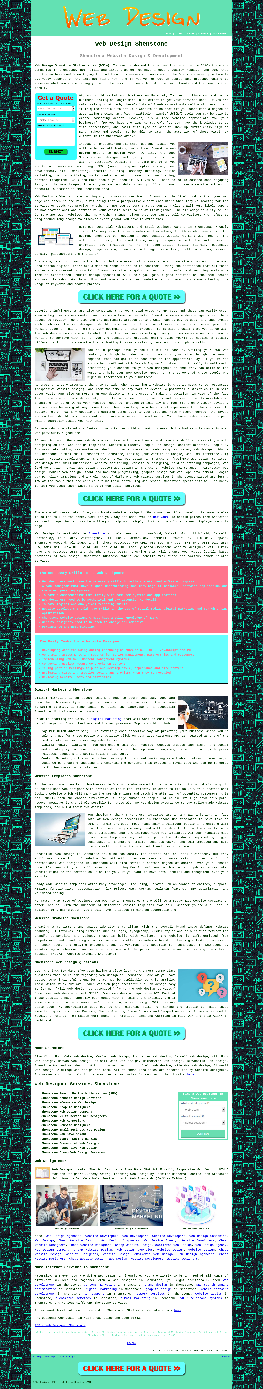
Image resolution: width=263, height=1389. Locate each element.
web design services (122, 486)
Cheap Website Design (77, 1240)
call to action (197, 249)
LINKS (179, 33)
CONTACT (203, 33)
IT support (94, 1293)
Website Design (170, 1249)
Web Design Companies (207, 1236)
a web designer (122, 1280)
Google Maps (125, 100)
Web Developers (135, 1236)
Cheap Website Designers (90, 1245)
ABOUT (190, 33)
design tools (115, 240)
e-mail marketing (135, 1298)
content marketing (99, 1284)
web (87, 440)
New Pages (50, 1357)
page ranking (106, 249)
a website (83, 342)
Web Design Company (52, 1249)
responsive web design (94, 449)
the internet (86, 79)
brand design (156, 1284)
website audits (208, 1293)
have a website (195, 184)
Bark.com (160, 517)
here (190, 1074)
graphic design (159, 1289)
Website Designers (82, 1254)
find (47, 1056)
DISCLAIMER (220, 33)
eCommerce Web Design (173, 1245)
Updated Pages (67, 1357)
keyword (222, 249)
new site (147, 153)
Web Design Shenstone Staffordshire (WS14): (73, 65)
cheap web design (129, 458)
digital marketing (106, 719)
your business (140, 377)
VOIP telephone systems (201, 1298)
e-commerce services (73, 1298)
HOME (168, 33)
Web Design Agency (160, 1240)
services (64, 166)
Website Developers (101, 1236)
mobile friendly (192, 245)
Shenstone (114, 136)
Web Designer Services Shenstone (77, 1084)
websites (143, 231)
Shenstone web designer (99, 157)
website (193, 70)
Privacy (226, 1357)
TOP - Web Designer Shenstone (60, 1325)
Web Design (44, 196)
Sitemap (37, 1357)
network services (150, 1293)
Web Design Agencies (63, 1236)
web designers (159, 368)
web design (70, 556)
